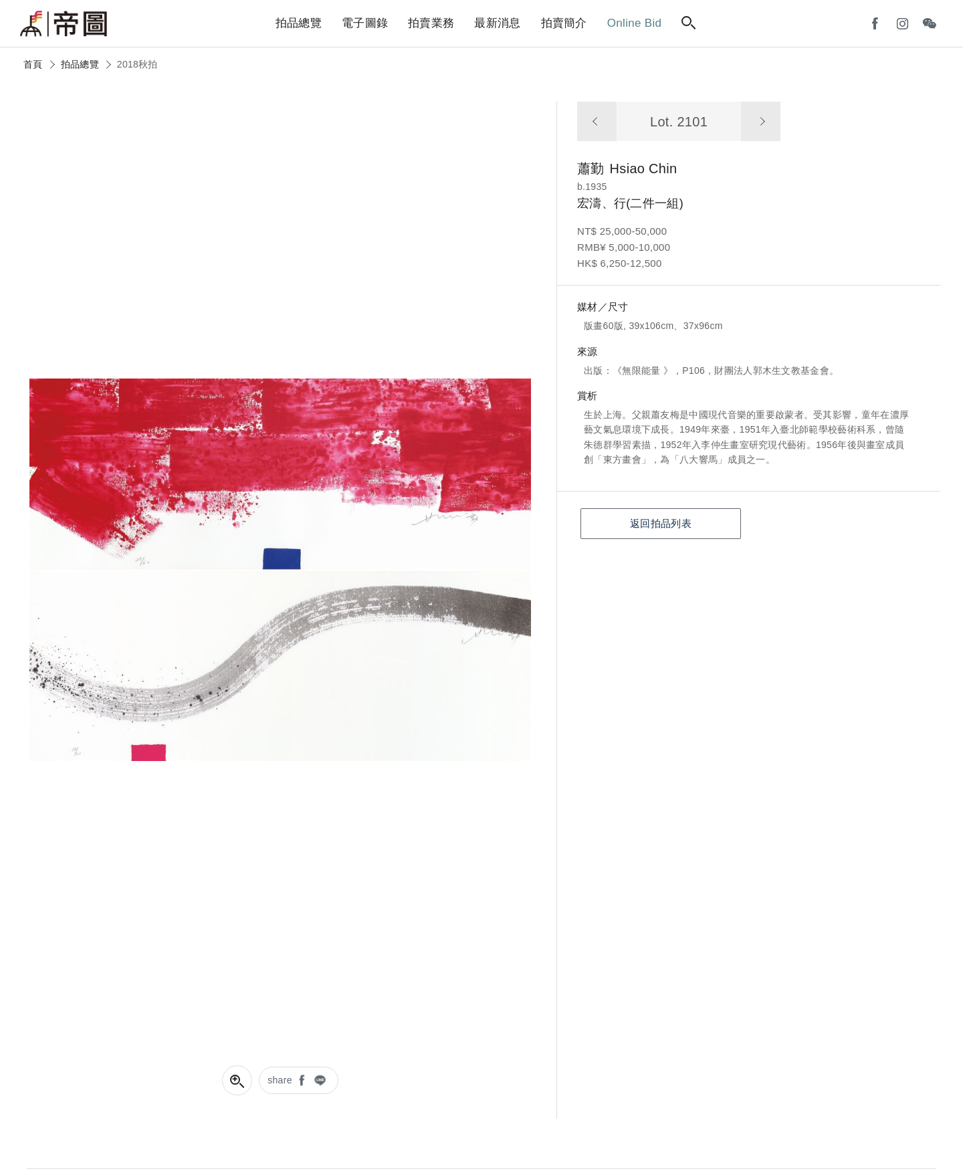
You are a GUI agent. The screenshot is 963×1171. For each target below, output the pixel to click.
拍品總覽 (80, 64)
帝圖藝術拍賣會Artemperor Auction (63, 24)
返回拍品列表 (660, 523)
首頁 (33, 64)
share (280, 1080)
